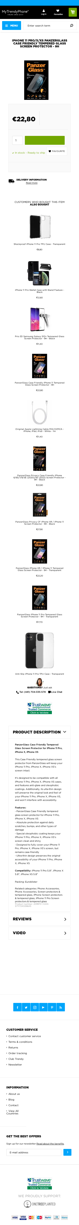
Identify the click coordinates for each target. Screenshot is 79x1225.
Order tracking (17, 1053)
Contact (13, 1105)
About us (14, 1093)
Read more (31, 183)
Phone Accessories (48, 888)
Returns (13, 1047)
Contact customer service (24, 1036)
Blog (11, 1099)
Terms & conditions (20, 1041)
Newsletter (15, 1064)
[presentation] (51, 25)
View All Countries (12, 1112)
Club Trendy (16, 1058)
